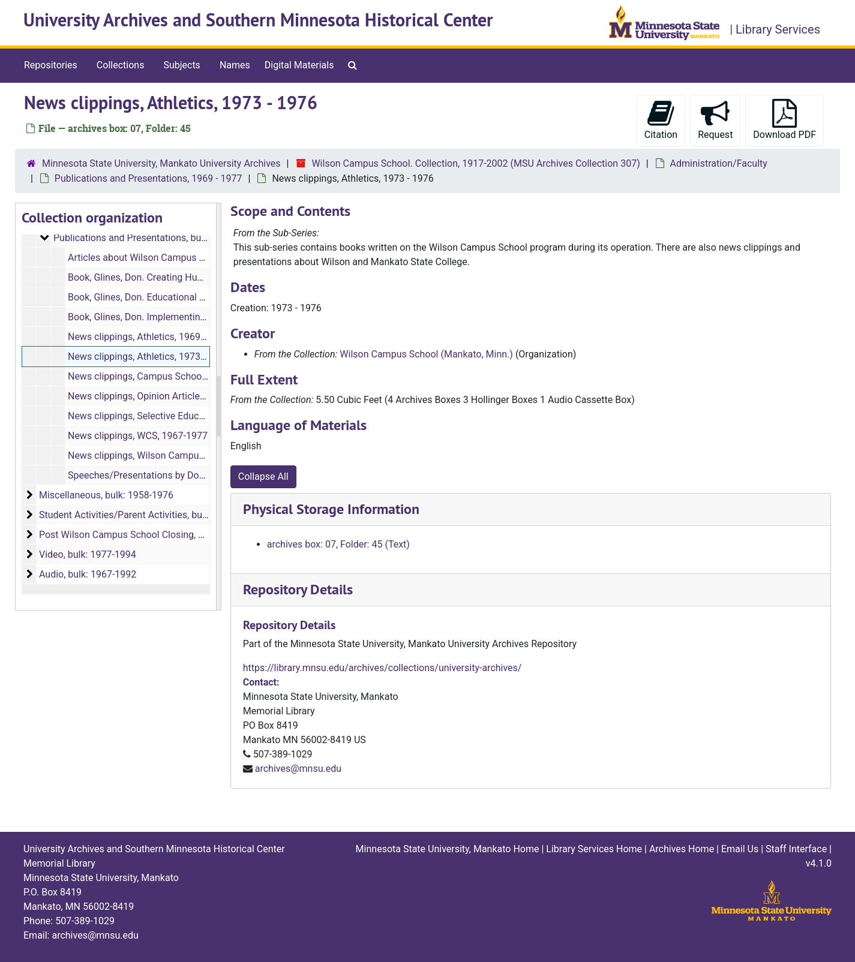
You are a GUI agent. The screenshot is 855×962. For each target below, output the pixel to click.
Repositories (50, 65)
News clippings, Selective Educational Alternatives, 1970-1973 (199, 416)
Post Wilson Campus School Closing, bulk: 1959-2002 (152, 534)
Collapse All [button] (263, 476)
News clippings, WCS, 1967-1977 (138, 435)
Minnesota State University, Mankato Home (447, 849)
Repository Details (298, 589)
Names (235, 65)
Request (715, 119)
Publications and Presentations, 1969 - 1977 (148, 178)
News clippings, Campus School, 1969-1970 (161, 376)
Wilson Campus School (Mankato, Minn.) (426, 354)
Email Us (739, 849)
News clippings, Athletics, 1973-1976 (146, 356)
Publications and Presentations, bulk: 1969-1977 (156, 237)
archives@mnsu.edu (298, 768)
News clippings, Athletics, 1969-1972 (146, 336)
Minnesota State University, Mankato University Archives (161, 163)
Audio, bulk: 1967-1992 (87, 574)
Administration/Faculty (718, 163)
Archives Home (681, 849)
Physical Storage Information (331, 509)
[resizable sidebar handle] (218, 406)
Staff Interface (796, 849)
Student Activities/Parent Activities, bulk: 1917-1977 (149, 515)
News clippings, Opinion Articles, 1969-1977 (161, 396)
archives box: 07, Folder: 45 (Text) (338, 544)
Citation (660, 119)
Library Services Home (594, 849)
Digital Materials (299, 65)
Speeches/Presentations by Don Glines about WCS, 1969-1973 (200, 475)
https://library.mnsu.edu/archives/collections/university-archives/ (382, 668)
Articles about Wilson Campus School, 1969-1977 (173, 257)
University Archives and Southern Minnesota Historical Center (258, 20)
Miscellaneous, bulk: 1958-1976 (106, 495)
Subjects (181, 65)
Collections (121, 65)
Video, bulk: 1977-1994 (87, 554)
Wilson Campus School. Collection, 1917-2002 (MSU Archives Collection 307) (475, 163)
